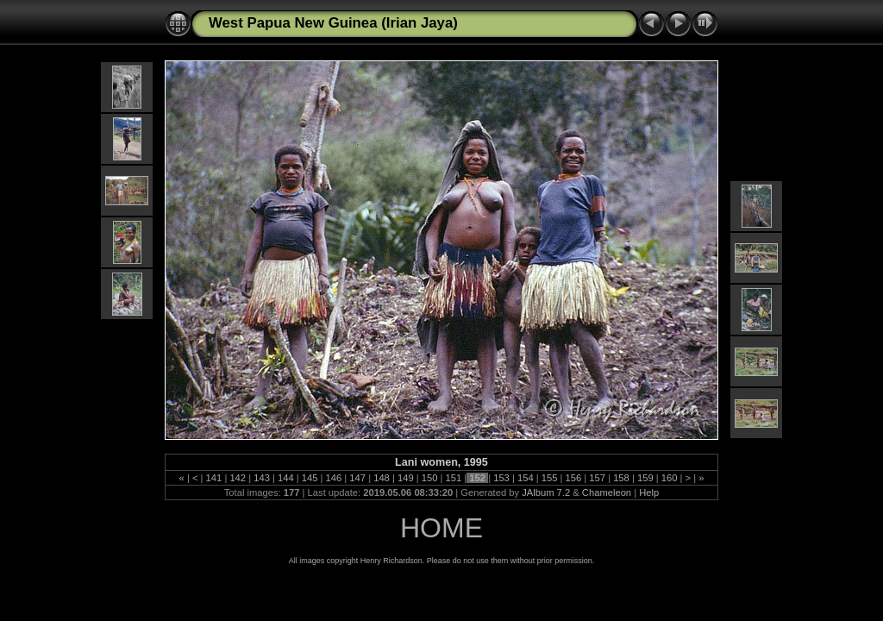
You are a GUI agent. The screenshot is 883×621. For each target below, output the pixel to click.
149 (405, 478)
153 (501, 478)
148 (381, 478)
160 (669, 478)
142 (237, 478)
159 (645, 478)
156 (573, 478)
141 (213, 478)
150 (430, 478)
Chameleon (606, 492)
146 (333, 478)
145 (310, 478)
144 (286, 478)
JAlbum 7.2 (546, 492)
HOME (441, 527)
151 (453, 478)
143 (261, 478)
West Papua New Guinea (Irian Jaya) (333, 23)
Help (649, 492)
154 (525, 478)
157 (597, 478)
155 (549, 478)
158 (621, 478)
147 (357, 478)
